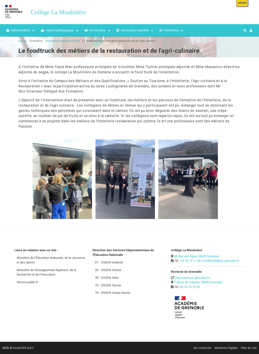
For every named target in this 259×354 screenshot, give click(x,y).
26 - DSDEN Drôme (108, 270)
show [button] (242, 2)
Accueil (22, 41)
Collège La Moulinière (58, 12)
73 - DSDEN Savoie (108, 285)
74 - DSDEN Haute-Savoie (112, 292)
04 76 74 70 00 (190, 287)
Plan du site (249, 348)
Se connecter (202, 348)
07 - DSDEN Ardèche (109, 262)
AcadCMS (23, 348)
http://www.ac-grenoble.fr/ (193, 278)
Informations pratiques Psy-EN (62, 41)
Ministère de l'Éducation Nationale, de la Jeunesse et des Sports (51, 260)
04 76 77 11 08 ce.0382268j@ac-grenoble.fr (210, 260)
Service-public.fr (27, 282)
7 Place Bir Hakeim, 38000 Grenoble (198, 282)
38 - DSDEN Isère (107, 277)
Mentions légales (226, 348)
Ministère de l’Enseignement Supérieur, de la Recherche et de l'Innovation (46, 272)
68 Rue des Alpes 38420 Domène (196, 256)
